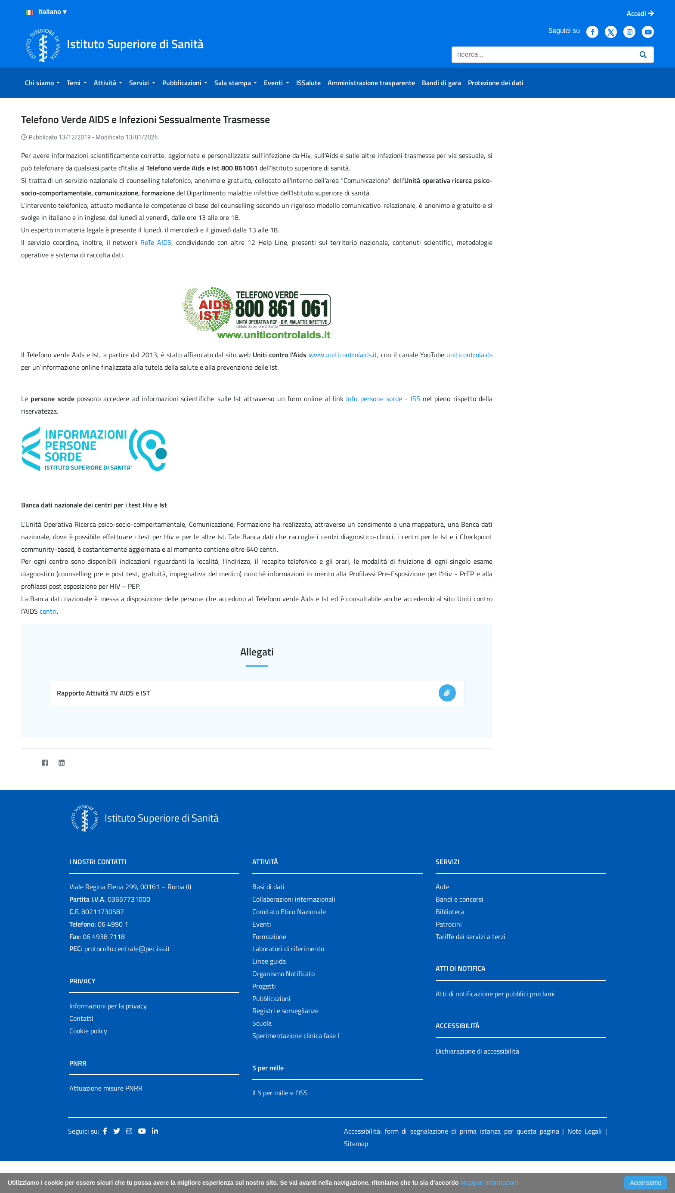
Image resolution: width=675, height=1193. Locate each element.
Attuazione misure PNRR (105, 1088)
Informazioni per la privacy (108, 1006)
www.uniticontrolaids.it (343, 354)
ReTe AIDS (155, 242)
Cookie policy (88, 1031)
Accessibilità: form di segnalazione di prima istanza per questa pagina (451, 1131)
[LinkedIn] (61, 762)
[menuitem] (42, 82)
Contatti (81, 1018)
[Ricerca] (542, 54)
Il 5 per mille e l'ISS (280, 1093)
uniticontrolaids (469, 354)
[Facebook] (44, 762)
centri (48, 611)
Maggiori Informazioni (489, 1182)
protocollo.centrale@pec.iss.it (127, 948)
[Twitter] (27, 762)
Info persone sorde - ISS (383, 398)
